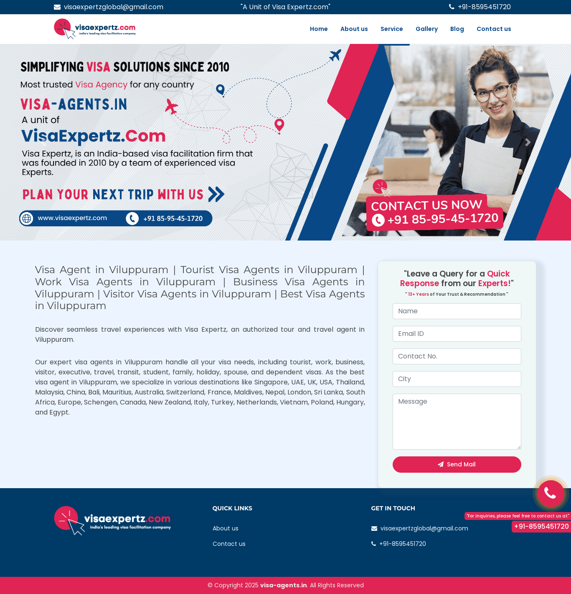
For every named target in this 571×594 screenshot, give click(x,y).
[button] (43, 142)
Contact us (494, 29)
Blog (457, 29)
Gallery (427, 29)
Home (319, 29)
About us (354, 29)
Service (392, 29)
